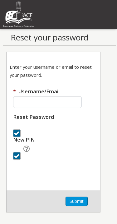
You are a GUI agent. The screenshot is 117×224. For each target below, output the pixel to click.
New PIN (24, 139)
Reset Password (33, 116)
